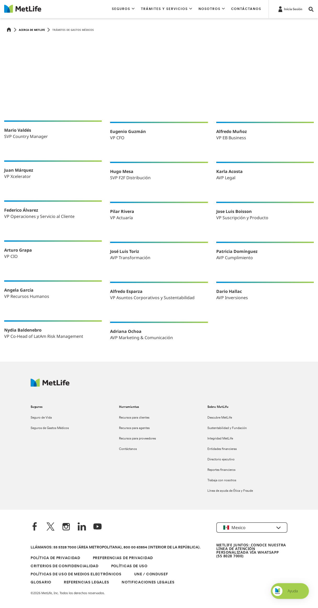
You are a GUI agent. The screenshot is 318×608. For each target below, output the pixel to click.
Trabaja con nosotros (221, 480)
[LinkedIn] (82, 527)
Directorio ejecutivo (221, 459)
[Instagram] (66, 527)
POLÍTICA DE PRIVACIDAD (55, 558)
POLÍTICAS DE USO (129, 566)
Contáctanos (128, 449)
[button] (123, 9)
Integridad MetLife (220, 438)
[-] (289, 9)
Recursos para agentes (134, 428)
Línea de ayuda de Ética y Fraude (230, 491)
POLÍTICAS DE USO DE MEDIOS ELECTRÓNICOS (76, 574)
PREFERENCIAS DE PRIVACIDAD (123, 558)
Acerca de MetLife (32, 30)
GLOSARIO (41, 582)
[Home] (9, 30)
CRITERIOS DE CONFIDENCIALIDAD (64, 566)
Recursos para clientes (134, 417)
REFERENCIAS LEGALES (86, 582)
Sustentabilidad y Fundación (227, 428)
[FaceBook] (35, 527)
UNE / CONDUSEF (151, 574)
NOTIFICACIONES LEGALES (148, 582)
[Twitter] (50, 527)
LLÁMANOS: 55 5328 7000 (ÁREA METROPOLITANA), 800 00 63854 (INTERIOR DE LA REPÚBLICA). (116, 547)
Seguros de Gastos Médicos (50, 428)
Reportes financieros (221, 470)
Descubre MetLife (219, 417)
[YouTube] (97, 527)
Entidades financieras (222, 449)
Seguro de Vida (41, 417)
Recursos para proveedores (137, 438)
